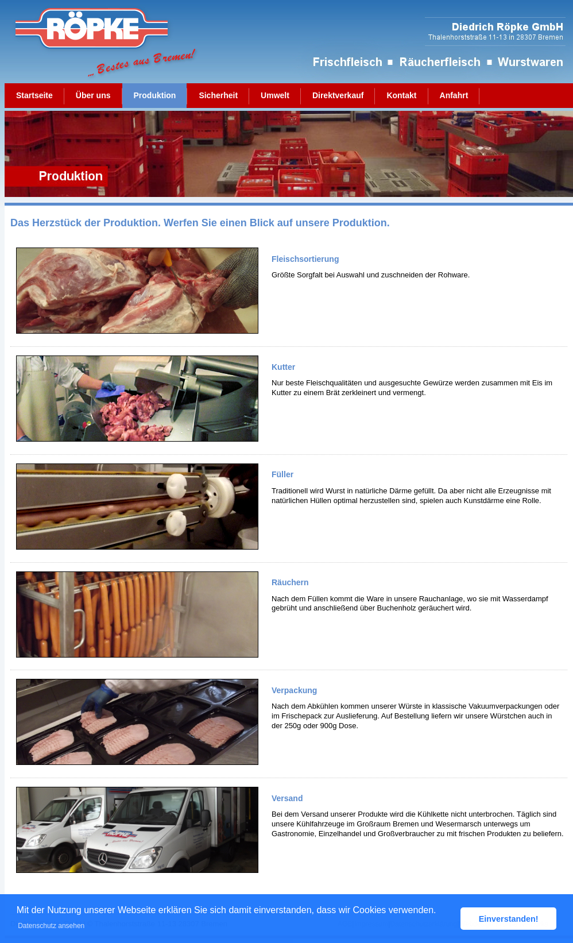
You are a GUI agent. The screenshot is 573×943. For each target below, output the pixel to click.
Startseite (34, 95)
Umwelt (275, 95)
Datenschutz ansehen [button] (51, 926)
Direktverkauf (338, 95)
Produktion (155, 95)
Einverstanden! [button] (509, 918)
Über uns (93, 95)
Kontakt (401, 95)
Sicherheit (218, 95)
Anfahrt (454, 95)
